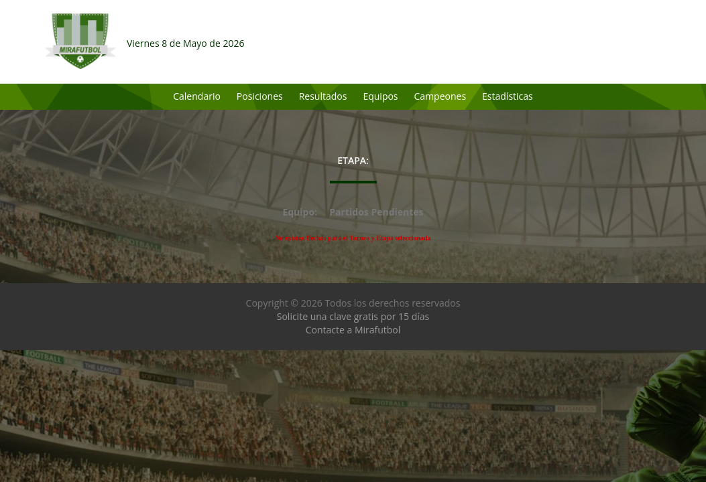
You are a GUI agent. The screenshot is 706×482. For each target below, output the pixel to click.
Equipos (380, 96)
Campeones (440, 96)
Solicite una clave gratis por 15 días (353, 316)
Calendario (197, 96)
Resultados (323, 96)
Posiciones (260, 96)
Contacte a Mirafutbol (353, 329)
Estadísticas (507, 96)
